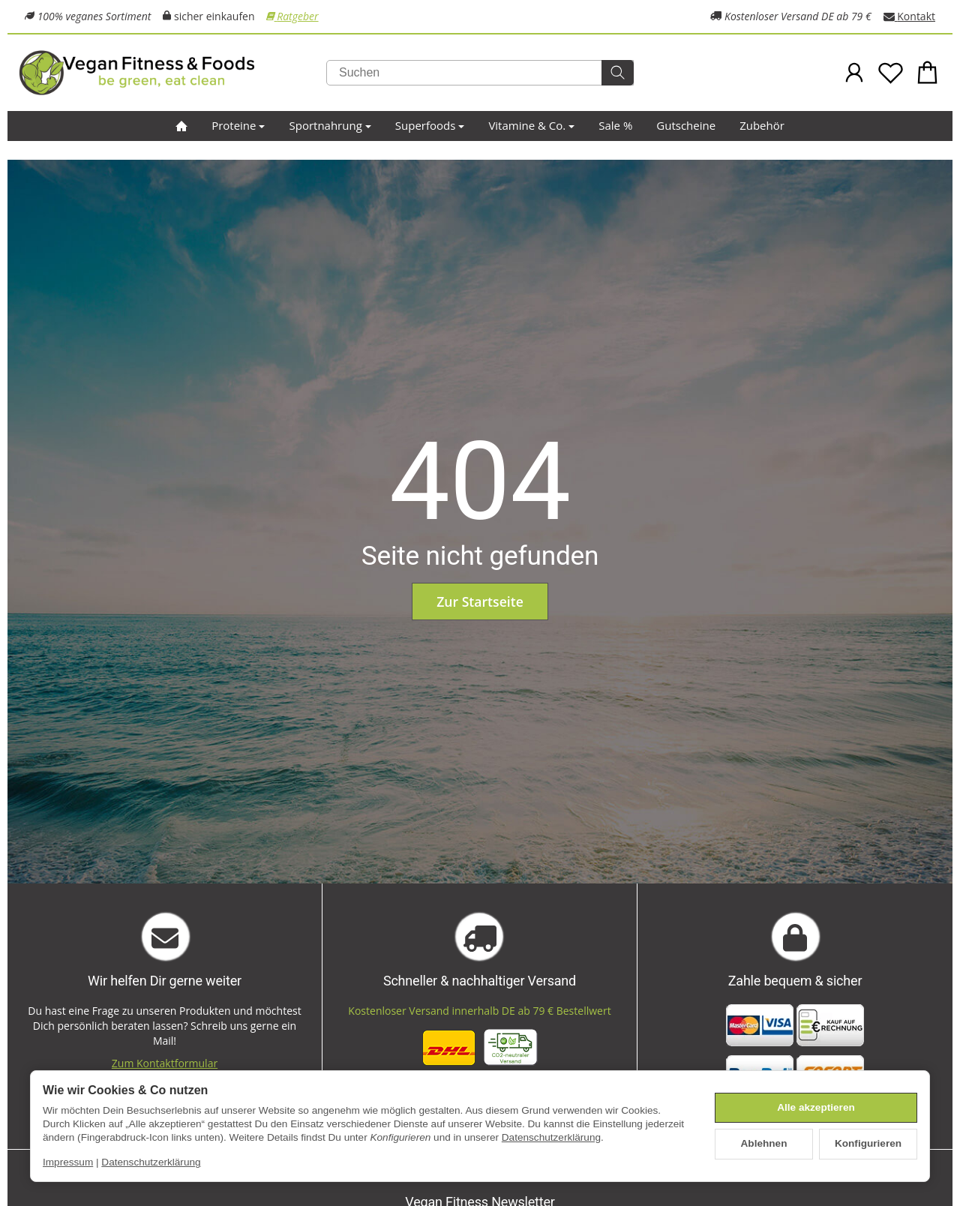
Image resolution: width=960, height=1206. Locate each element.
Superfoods (430, 125)
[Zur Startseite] (172, 72)
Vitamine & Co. (531, 125)
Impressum (68, 1162)
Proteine (238, 125)
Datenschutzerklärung (551, 1137)
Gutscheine (686, 125)
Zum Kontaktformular (165, 1063)
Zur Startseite (480, 601)
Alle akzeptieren (816, 1107)
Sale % (615, 125)
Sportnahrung (329, 125)
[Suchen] (480, 73)
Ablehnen (764, 1143)
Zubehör (762, 125)
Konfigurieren (868, 1143)
